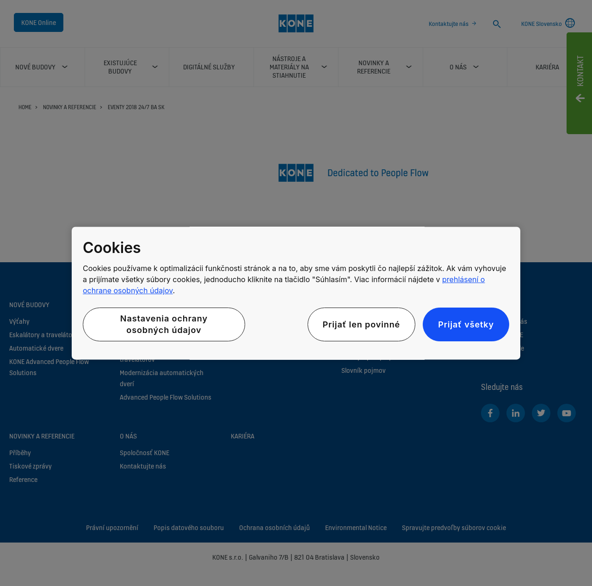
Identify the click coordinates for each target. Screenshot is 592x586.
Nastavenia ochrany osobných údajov (164, 324)
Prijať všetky (466, 324)
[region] (296, 293)
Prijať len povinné (362, 324)
